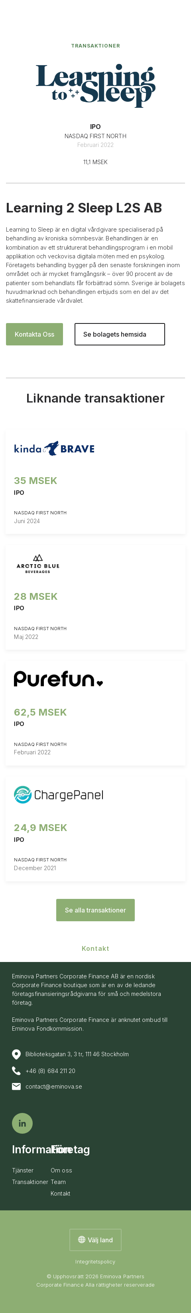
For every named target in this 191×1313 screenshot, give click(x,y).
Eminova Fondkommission (47, 1028)
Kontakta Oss (34, 334)
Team (58, 1181)
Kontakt (60, 1193)
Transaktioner (95, 46)
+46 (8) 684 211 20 (43, 1071)
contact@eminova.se (47, 1087)
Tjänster (23, 1170)
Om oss (61, 1170)
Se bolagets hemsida (114, 334)
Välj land (95, 1240)
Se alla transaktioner (95, 910)
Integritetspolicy (95, 1261)
